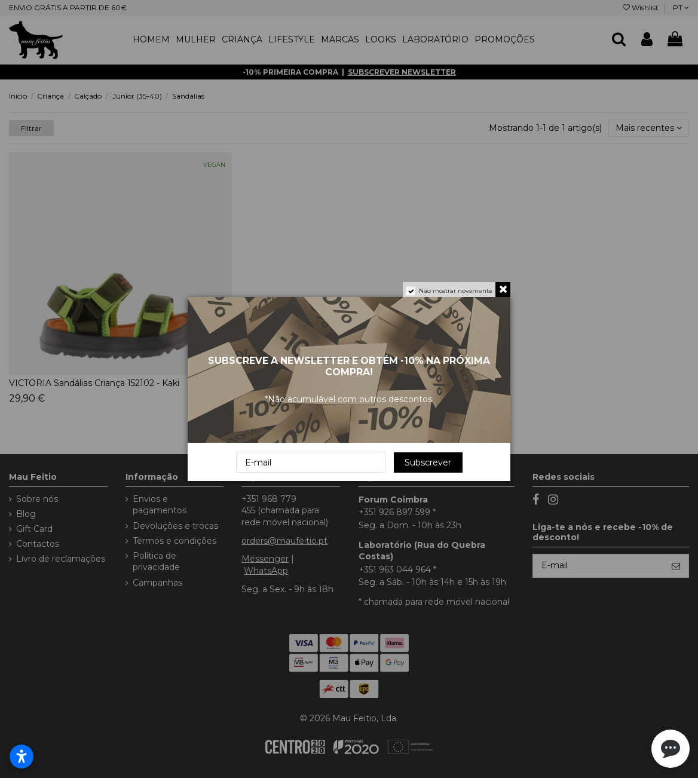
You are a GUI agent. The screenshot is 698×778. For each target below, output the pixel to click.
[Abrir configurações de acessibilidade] (21, 756)
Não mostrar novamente (455, 291)
